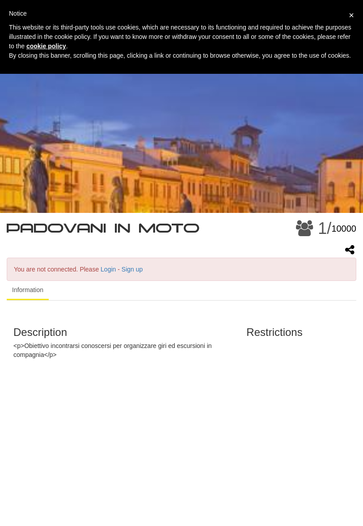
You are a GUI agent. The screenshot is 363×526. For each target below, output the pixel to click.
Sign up (132, 269)
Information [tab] (27, 289)
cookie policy (46, 46)
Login (108, 269)
